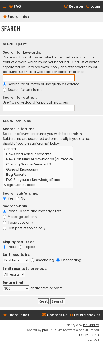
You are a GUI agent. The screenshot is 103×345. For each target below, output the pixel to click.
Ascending (42, 260)
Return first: (13, 282)
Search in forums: (19, 129)
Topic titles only (18, 222)
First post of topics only (24, 228)
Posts (10, 246)
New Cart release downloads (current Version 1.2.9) (37, 159)
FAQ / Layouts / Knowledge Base (37, 180)
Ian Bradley (91, 325)
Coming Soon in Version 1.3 (37, 164)
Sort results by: (16, 254)
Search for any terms (22, 89)
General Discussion (37, 169)
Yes (8, 198)
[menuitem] (15, 6)
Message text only (20, 216)
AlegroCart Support (37, 185)
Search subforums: (20, 193)
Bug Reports (37, 174)
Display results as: (19, 242)
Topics (27, 246)
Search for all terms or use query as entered (41, 84)
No (20, 198)
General (37, 149)
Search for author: (20, 97)
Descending (68, 260)
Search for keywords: (22, 52)
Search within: (15, 206)
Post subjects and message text (32, 211)
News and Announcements (37, 154)
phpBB (46, 330)
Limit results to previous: (25, 268)
